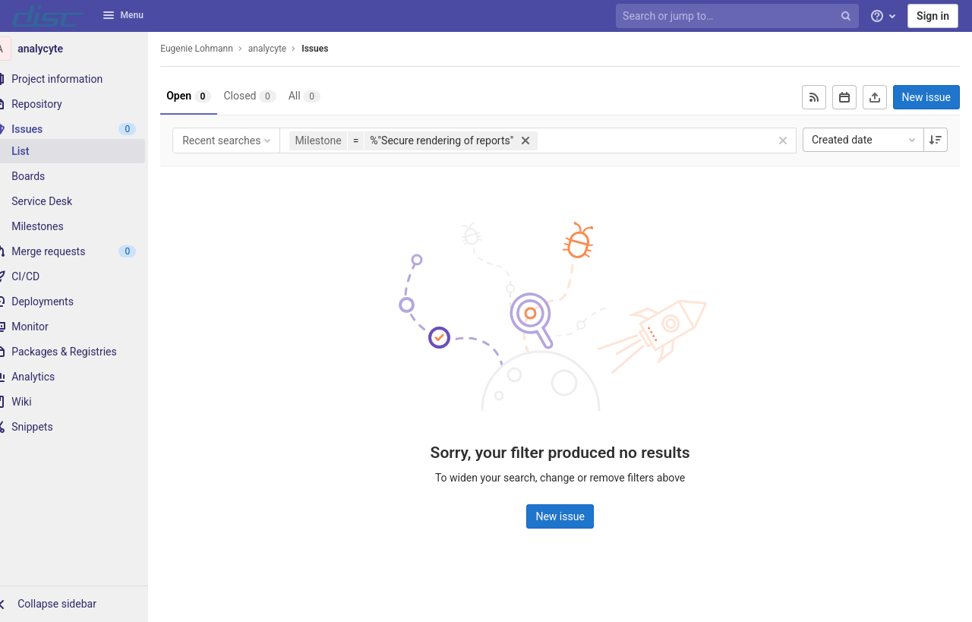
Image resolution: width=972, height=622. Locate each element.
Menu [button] (123, 15)
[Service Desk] (83, 201)
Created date (865, 140)
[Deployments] (83, 301)
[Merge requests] (83, 251)
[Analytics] (83, 377)
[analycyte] (83, 48)
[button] (83, 604)
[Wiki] (83, 402)
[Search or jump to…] (739, 16)
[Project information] (83, 79)
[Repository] (83, 104)
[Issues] (83, 129)
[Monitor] (83, 326)
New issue (926, 97)
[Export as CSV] (875, 97)
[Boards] (83, 176)
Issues (333, 48)
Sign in (933, 16)
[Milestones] (83, 226)
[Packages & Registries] (83, 351)
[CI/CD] (83, 276)
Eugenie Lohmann (215, 48)
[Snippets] (83, 427)
